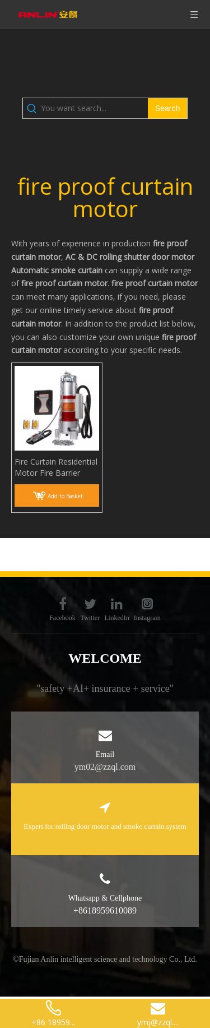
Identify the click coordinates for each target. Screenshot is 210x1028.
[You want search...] (94, 108)
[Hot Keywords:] (167, 108)
